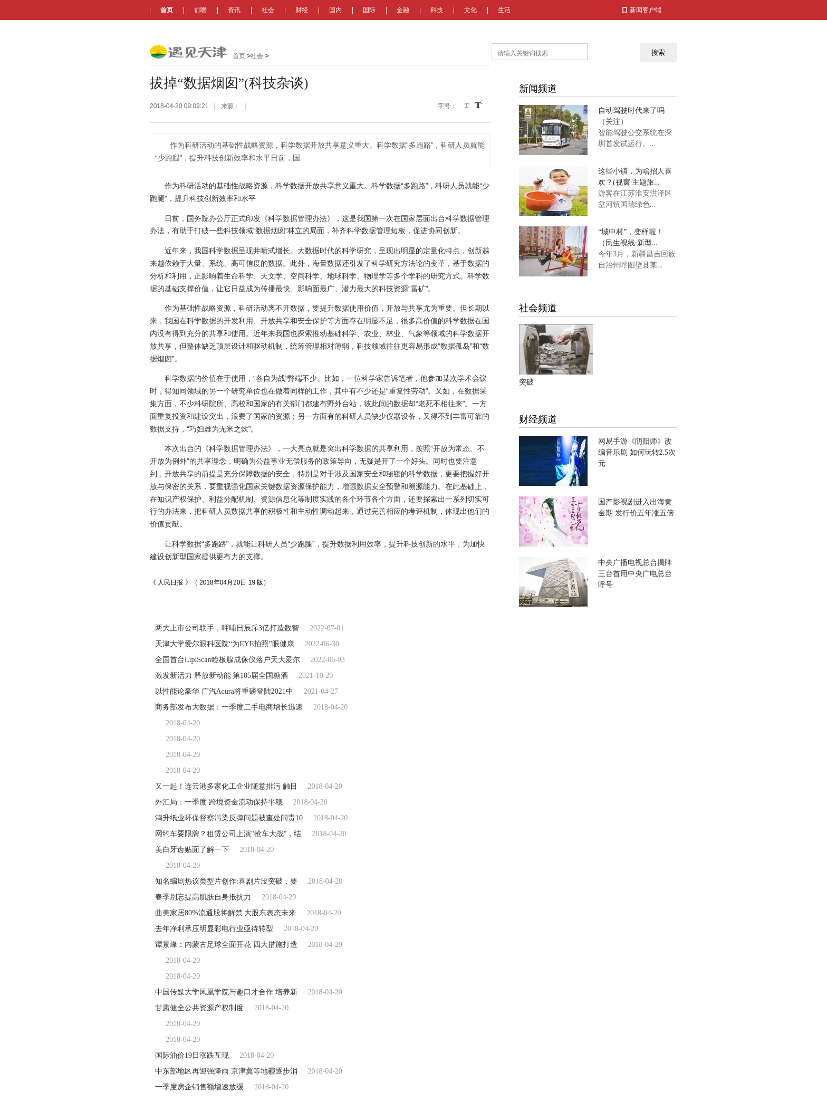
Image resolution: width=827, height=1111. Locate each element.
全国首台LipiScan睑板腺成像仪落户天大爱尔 (227, 660)
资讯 (234, 10)
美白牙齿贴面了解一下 (192, 850)
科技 (436, 10)
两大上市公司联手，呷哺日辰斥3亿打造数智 (227, 628)
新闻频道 (538, 88)
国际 (369, 10)
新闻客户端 (645, 10)
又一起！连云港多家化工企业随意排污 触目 (226, 786)
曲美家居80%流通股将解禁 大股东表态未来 (225, 913)
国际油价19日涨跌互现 (192, 1055)
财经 (301, 10)
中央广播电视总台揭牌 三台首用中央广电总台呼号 (635, 574)
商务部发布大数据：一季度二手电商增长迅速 (229, 707)
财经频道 (538, 419)
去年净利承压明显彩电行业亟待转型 (214, 929)
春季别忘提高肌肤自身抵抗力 (203, 897)
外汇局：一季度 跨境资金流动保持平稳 (219, 802)
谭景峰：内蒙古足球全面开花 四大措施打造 (226, 945)
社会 (268, 10)
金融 (403, 10)
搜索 (658, 52)
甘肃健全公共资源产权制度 (199, 1008)
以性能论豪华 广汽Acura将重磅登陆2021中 (224, 691)
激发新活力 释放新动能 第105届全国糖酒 (221, 675)
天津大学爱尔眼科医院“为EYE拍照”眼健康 (224, 644)
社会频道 (538, 308)
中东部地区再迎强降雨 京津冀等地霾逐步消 (226, 1071)
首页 (166, 10)
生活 (504, 10)
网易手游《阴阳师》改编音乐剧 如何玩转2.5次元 (637, 452)
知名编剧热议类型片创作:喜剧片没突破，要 (226, 881)
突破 (526, 382)
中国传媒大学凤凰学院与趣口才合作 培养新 (226, 992)
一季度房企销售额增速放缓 (199, 1087)
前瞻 (200, 10)
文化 (470, 10)
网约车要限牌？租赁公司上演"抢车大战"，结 (228, 834)
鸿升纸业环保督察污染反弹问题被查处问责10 (229, 818)
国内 (335, 10)
